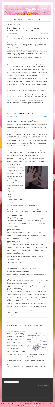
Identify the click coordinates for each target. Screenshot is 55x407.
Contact (38, 19)
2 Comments (45, 116)
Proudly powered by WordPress (21, 401)
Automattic (37, 401)
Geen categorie (15, 318)
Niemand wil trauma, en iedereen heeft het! (25, 325)
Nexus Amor (10, 100)
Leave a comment (44, 33)
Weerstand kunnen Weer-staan (20, 114)
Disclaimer (40, 386)
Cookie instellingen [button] (28, 405)
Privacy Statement (46, 386)
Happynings (17, 100)
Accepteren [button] (35, 405)
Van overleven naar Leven (20, 19)
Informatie (30, 19)
